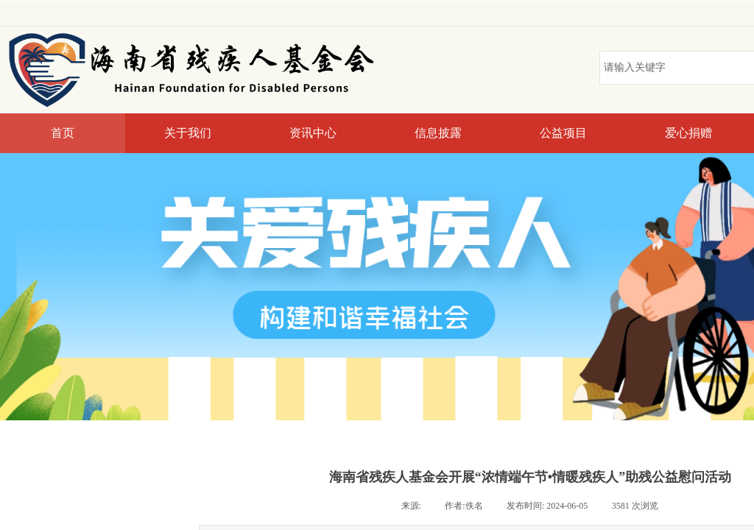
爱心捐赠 (688, 133)
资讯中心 (313, 133)
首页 (62, 133)
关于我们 (187, 133)
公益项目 (563, 133)
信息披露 (438, 133)
